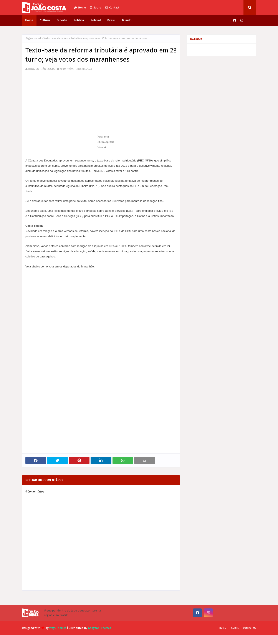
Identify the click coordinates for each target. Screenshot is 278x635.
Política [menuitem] (79, 20)
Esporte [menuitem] (61, 20)
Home (80, 7)
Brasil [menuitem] (111, 20)
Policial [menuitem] (96, 20)
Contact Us (249, 628)
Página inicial (33, 38)
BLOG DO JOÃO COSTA (41, 69)
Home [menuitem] (29, 20)
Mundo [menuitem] (126, 20)
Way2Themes (57, 628)
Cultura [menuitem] (45, 20)
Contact (112, 7)
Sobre (95, 7)
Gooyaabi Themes (99, 628)
